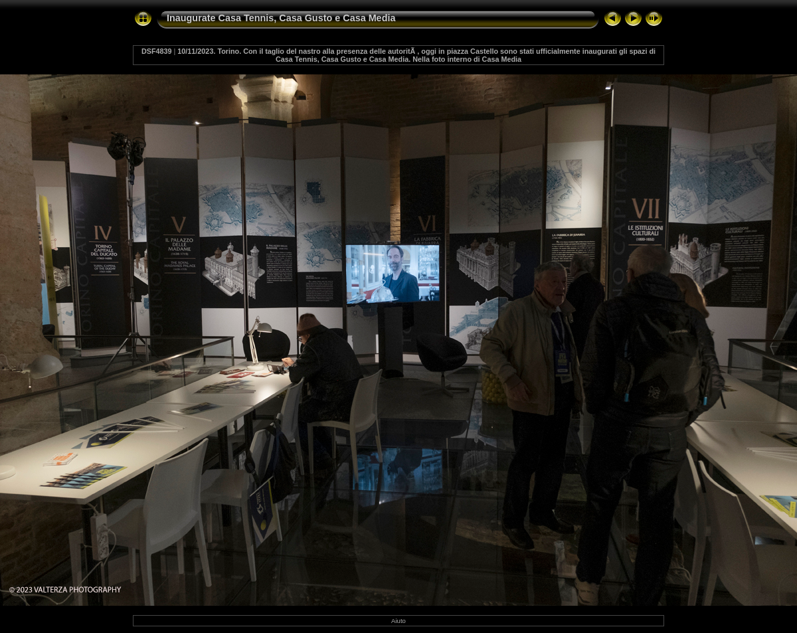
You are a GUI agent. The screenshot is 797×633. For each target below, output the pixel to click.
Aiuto (398, 620)
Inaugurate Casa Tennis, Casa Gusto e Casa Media (281, 18)
